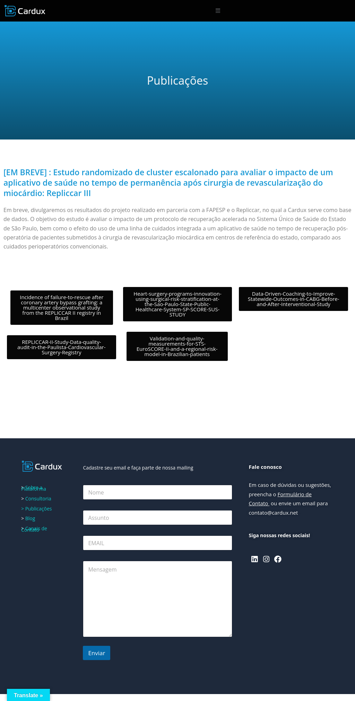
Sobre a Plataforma (33, 488)
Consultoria (38, 498)
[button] (218, 11)
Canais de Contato (34, 529)
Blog (29, 518)
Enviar (96, 653)
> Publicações (36, 508)
